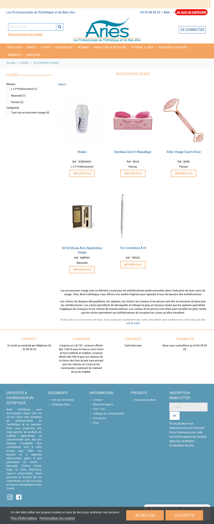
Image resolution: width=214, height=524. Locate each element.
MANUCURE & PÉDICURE (110, 47)
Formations (97, 418)
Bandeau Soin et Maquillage (133, 152)
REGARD (83, 47)
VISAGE (31, 47)
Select (63, 84)
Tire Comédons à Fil (133, 248)
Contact (95, 400)
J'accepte (184, 515)
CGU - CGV (97, 409)
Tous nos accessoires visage (30, 112)
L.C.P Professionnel (24, 89)
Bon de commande (61, 400)
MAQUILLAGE (64, 47)
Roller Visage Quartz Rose (184, 152)
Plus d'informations (24, 518)
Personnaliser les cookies (57, 518)
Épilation (14, 47)
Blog (93, 423)
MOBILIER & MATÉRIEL (173, 47)
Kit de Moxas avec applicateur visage (82, 250)
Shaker (82, 152)
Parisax (17, 102)
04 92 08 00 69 (150, 12)
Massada (18, 95)
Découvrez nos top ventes (25, 34)
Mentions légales (101, 404)
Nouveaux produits (143, 400)
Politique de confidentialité (106, 414)
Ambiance (15, 55)
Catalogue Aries (59, 404)
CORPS (46, 47)
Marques (33, 55)
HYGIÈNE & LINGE (142, 47)
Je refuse (145, 515)
